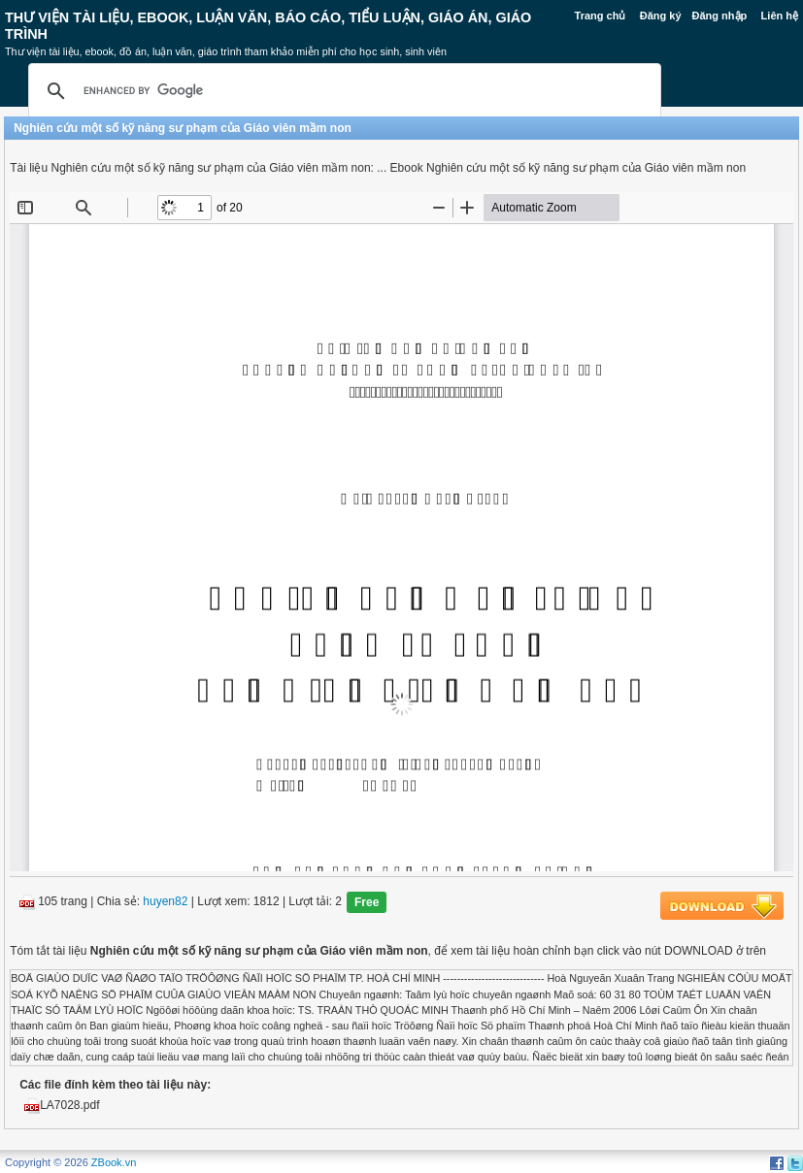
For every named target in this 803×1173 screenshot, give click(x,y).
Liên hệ (779, 15)
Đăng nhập (720, 15)
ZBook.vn (113, 1162)
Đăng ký (661, 15)
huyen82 (165, 902)
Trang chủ (600, 15)
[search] (342, 91)
